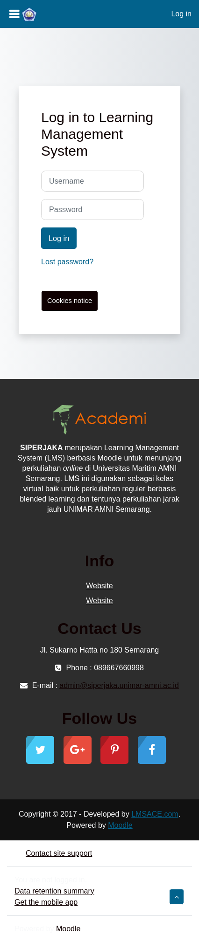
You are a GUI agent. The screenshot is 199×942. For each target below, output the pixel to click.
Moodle (120, 825)
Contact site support (53, 853)
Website (99, 586)
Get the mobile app (46, 902)
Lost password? (67, 262)
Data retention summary (54, 891)
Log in (181, 14)
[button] (176, 897)
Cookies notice (69, 300)
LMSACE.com (154, 814)
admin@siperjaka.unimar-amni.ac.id (118, 685)
